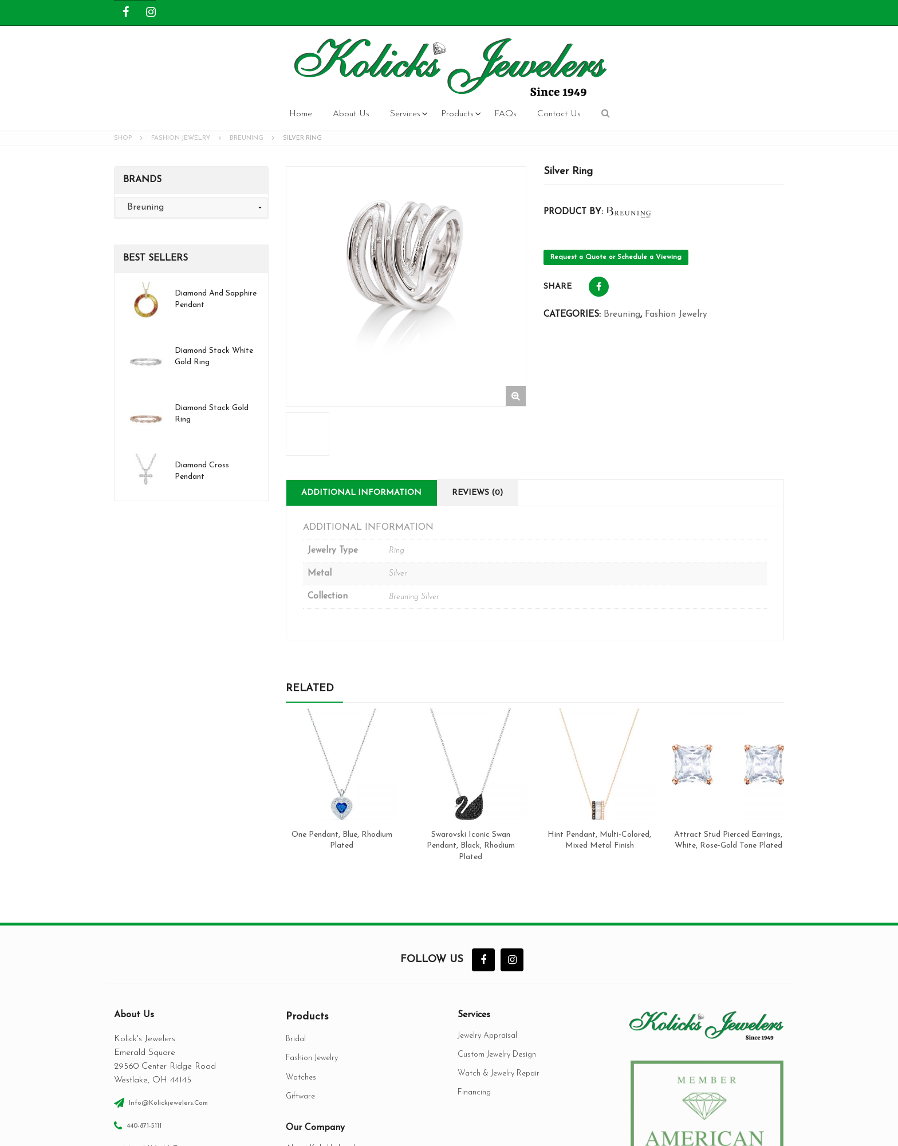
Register (768, 6)
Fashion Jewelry (180, 138)
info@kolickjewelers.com (168, 954)
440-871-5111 (144, 977)
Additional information (361, 375)
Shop (123, 138)
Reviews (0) (477, 375)
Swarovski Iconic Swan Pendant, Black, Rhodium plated (471, 728)
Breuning (246, 138)
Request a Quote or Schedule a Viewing (616, 257)
